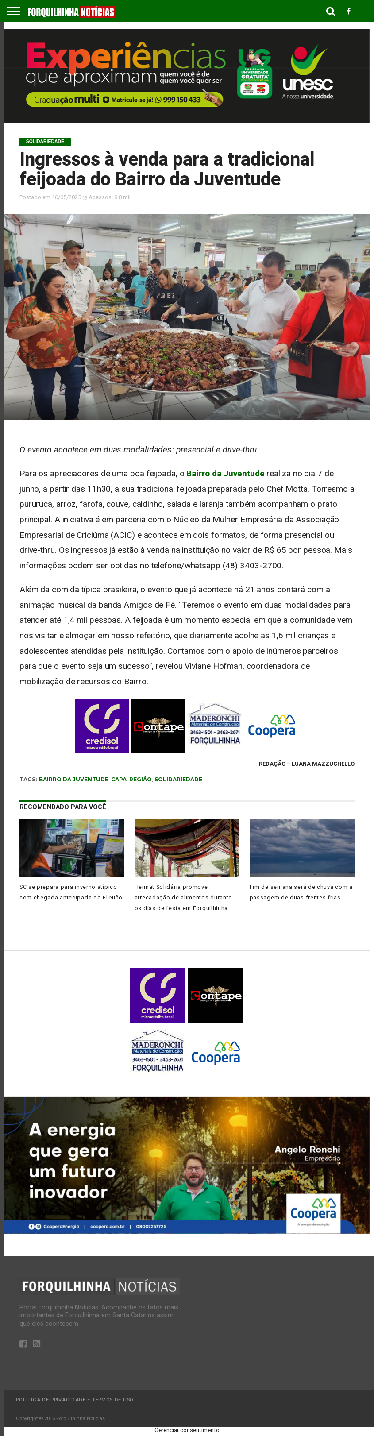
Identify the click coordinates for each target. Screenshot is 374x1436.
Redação (272, 763)
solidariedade (178, 779)
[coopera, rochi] (187, 1231)
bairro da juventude (73, 779)
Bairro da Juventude (225, 473)
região (140, 779)
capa (119, 779)
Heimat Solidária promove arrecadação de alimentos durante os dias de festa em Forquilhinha (183, 897)
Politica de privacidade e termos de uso (75, 1400)
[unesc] (187, 120)
